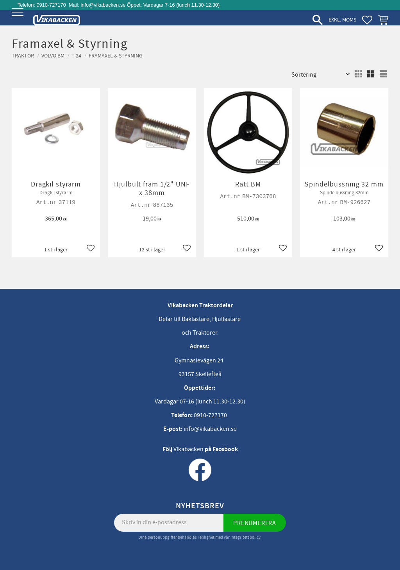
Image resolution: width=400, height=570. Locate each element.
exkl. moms (342, 19)
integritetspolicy (245, 537)
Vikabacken (188, 449)
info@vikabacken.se (103, 5)
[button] (18, 18)
